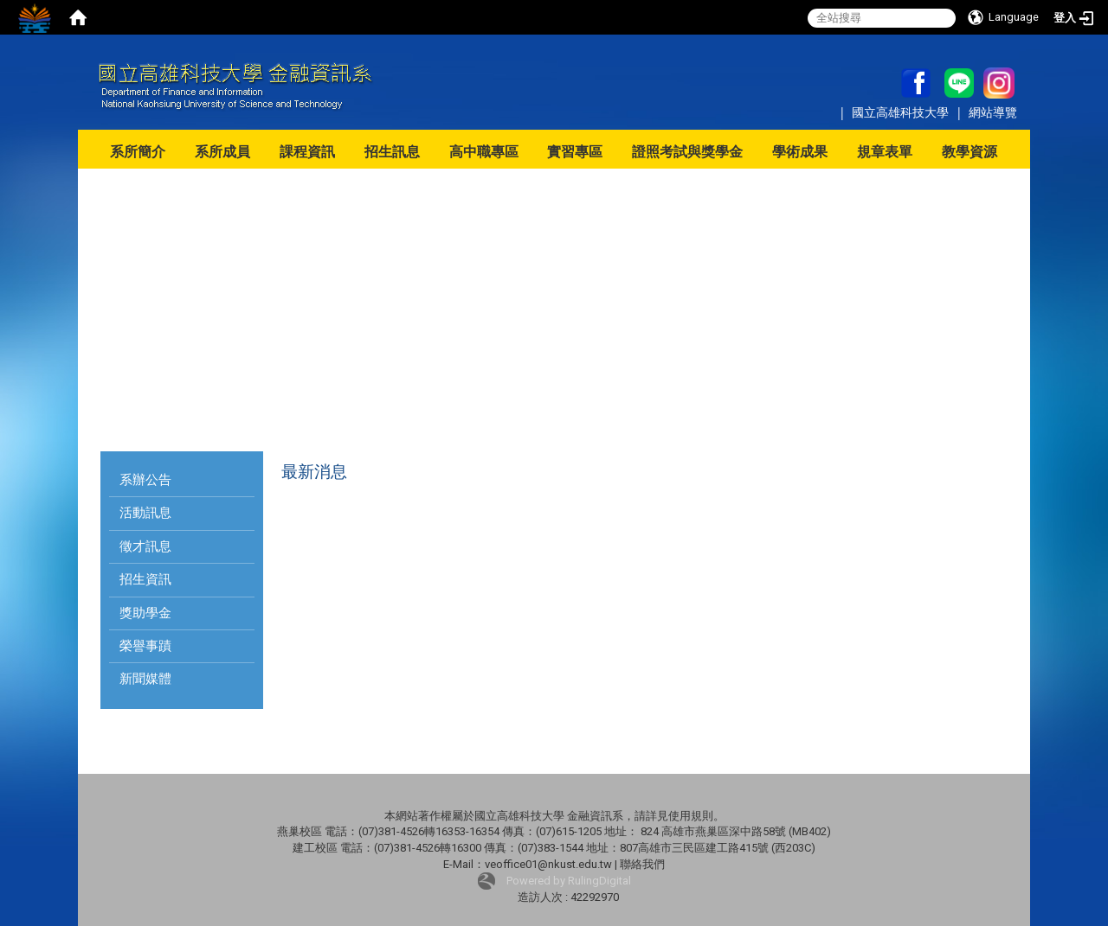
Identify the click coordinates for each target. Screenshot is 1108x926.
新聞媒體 (145, 679)
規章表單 (884, 152)
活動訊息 (145, 512)
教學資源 (969, 152)
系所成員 (222, 152)
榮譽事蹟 (145, 646)
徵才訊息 (145, 546)
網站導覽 (993, 112)
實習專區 (574, 152)
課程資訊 (307, 152)
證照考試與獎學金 (687, 152)
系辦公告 (145, 480)
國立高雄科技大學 (902, 112)
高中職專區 (484, 152)
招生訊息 (392, 152)
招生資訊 (145, 579)
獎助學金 (145, 613)
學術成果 (800, 152)
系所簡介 (137, 152)
